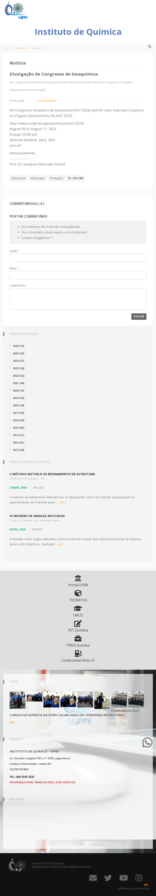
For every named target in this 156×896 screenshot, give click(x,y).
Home (6, 47)
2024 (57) (18, 361)
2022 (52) (18, 376)
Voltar (75, 178)
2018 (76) (18, 405)
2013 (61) (18, 442)
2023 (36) (18, 368)
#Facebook (18, 178)
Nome (14, 251)
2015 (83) (18, 428)
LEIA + (62, 502)
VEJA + (13, 722)
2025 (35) (18, 353)
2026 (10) (18, 346)
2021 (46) (18, 383)
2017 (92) (18, 413)
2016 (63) (18, 420)
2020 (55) (18, 390)
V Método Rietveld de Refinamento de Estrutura (52, 474)
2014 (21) (18, 435)
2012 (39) (18, 450)
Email (14, 268)
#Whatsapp (38, 178)
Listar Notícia (21, 47)
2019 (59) (18, 398)
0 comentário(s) (46, 101)
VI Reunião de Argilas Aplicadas (37, 516)
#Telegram (56, 178)
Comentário (18, 286)
